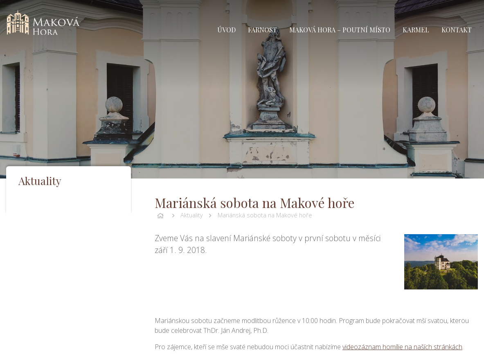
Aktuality (191, 215)
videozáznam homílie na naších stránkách (402, 346)
